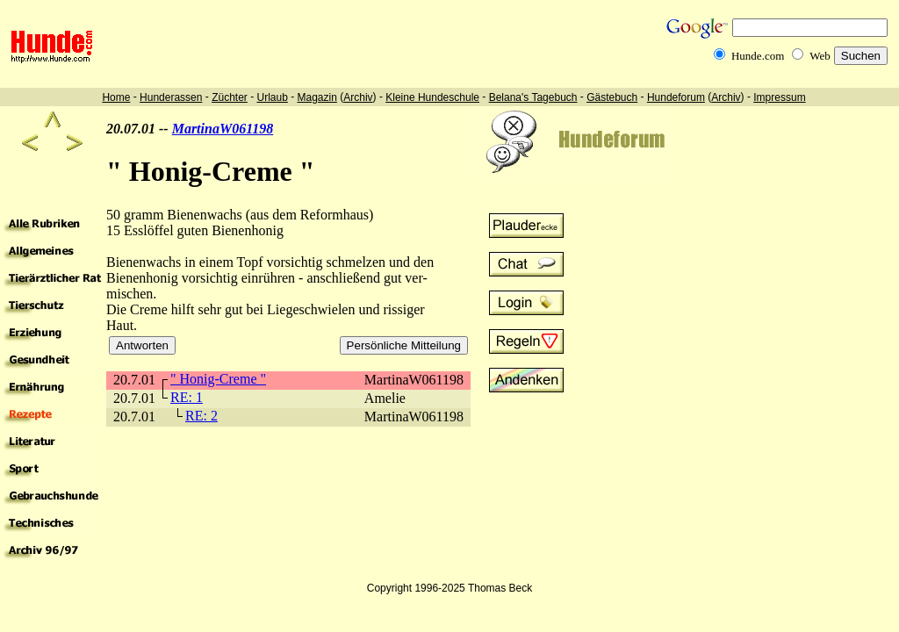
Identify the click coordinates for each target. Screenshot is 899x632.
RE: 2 (201, 415)
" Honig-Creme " (218, 378)
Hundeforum (676, 97)
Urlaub (271, 97)
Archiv (357, 97)
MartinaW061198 (223, 128)
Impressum (779, 97)
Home (116, 97)
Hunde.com (757, 55)
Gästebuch (611, 97)
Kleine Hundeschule (432, 97)
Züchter (230, 97)
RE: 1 (186, 397)
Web (820, 55)
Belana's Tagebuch (533, 97)
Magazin (317, 97)
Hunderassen (171, 97)
